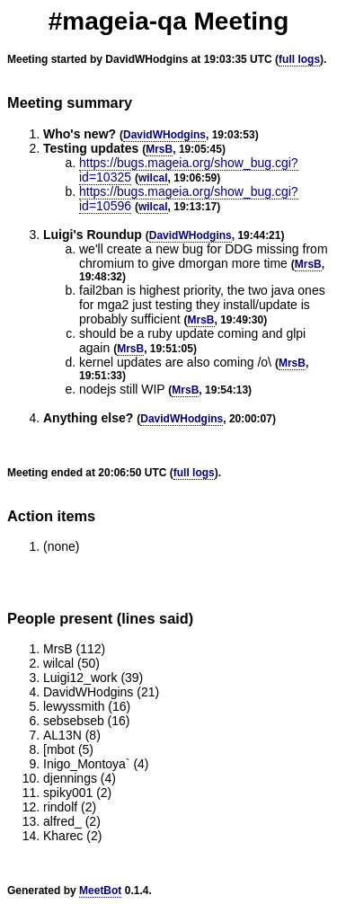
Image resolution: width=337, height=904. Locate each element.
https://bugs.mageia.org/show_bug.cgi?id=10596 (188, 198)
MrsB (159, 149)
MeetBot (100, 890)
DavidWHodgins (164, 135)
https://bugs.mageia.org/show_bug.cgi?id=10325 (188, 169)
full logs (299, 59)
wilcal (153, 178)
